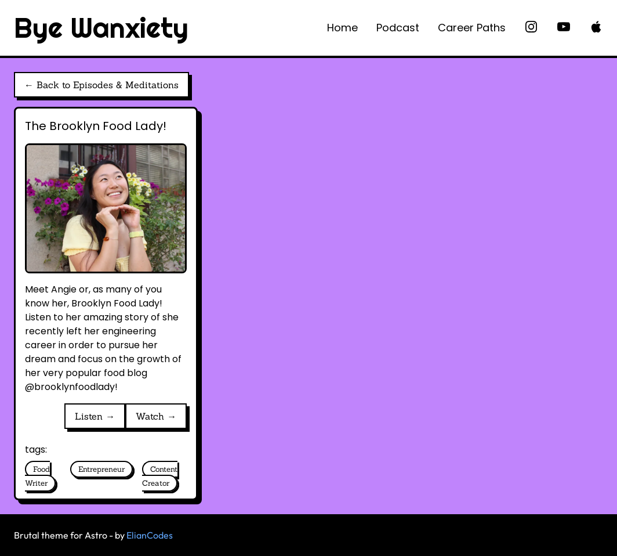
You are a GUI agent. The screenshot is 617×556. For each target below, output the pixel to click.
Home (342, 27)
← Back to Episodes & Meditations (101, 85)
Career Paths (472, 27)
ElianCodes (149, 535)
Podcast (397, 27)
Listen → (95, 416)
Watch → (156, 416)
